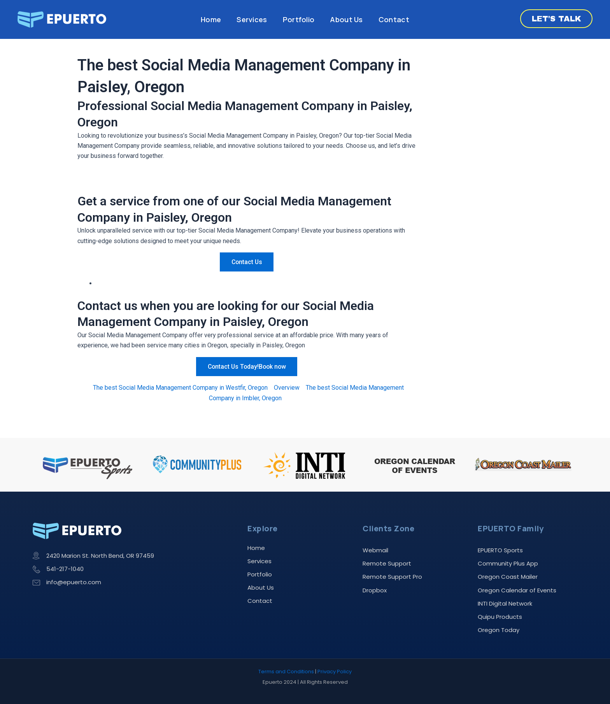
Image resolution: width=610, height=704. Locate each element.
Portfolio (299, 19)
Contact (394, 19)
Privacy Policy (334, 672)
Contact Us (247, 262)
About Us (346, 19)
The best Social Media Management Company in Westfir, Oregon (180, 387)
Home (211, 19)
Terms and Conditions (286, 672)
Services (252, 19)
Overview (287, 387)
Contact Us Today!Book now (246, 366)
